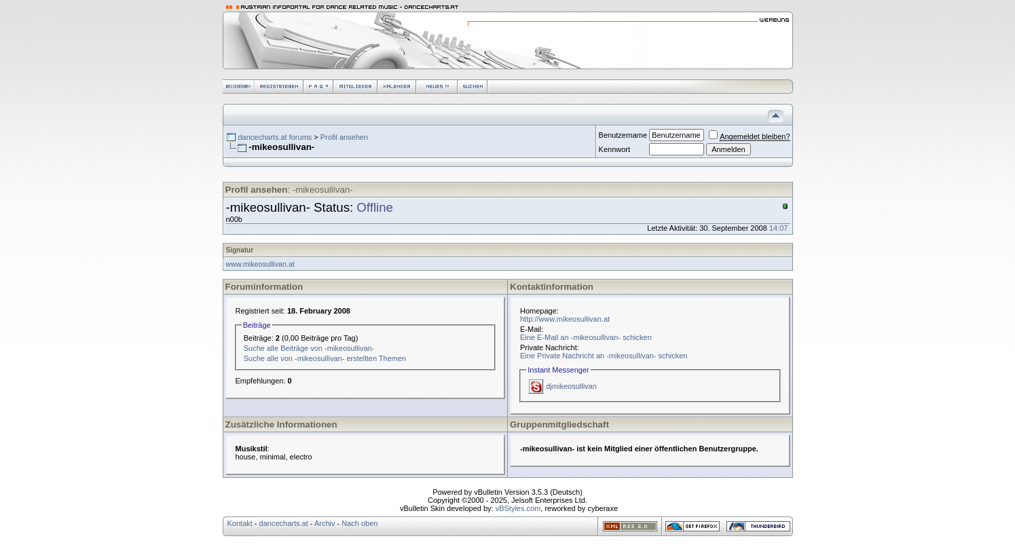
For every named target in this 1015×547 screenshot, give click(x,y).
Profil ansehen (344, 137)
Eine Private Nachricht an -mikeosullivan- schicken (603, 356)
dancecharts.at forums (275, 137)
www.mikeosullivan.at (260, 264)
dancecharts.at (283, 523)
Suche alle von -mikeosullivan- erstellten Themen (325, 358)
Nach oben (359, 523)
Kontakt (240, 523)
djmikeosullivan (571, 386)
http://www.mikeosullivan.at (565, 319)
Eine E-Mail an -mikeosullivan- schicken (586, 337)
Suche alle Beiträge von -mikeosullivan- (309, 348)
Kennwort (614, 149)
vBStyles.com (518, 508)
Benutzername (623, 135)
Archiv (324, 523)
